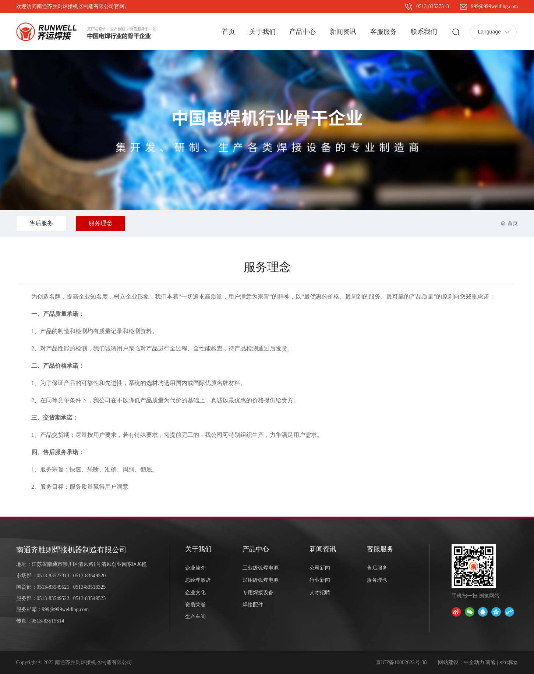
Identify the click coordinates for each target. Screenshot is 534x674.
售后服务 (41, 223)
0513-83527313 (432, 6)
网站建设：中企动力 (461, 662)
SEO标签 (508, 662)
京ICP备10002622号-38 (401, 662)
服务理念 (100, 223)
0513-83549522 (53, 598)
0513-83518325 (89, 587)
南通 (490, 662)
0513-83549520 (89, 575)
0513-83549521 (53, 587)
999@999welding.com (494, 6)
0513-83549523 (89, 598)
